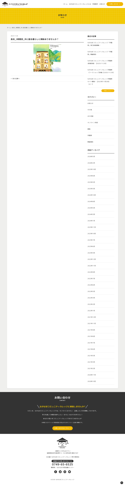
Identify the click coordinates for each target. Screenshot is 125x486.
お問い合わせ (115, 4)
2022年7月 (91, 279)
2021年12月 (92, 317)
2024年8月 (91, 201)
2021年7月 (91, 343)
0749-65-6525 (62, 464)
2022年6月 (91, 285)
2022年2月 (91, 304)
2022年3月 (91, 298)
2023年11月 (92, 227)
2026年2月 (91, 163)
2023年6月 (91, 246)
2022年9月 (91, 272)
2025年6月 (91, 176)
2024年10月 (92, 195)
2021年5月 (91, 356)
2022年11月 (92, 266)
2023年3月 (91, 253)
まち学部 (90, 116)
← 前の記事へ (15, 79)
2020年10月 (92, 381)
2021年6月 (91, 349)
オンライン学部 (93, 123)
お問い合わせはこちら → (62, 428)
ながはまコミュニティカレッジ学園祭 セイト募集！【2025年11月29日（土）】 (101, 81)
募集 (89, 129)
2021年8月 (91, 336)
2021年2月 (91, 368)
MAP (76, 453)
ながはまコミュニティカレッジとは (80, 4)
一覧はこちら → (108, 90)
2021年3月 (91, 362)
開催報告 (90, 142)
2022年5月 (91, 291)
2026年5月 (91, 156)
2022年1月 (91, 311)
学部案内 (95, 4)
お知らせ (102, 4)
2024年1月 (91, 221)
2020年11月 (92, 375)
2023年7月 (91, 240)
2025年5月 (91, 182)
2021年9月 (91, 330)
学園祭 (90, 135)
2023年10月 (92, 234)
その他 (90, 110)
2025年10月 (92, 169)
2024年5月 (91, 208)
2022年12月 (92, 259)
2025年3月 (91, 189)
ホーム (65, 4)
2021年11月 (92, 323)
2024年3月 (91, 214)
